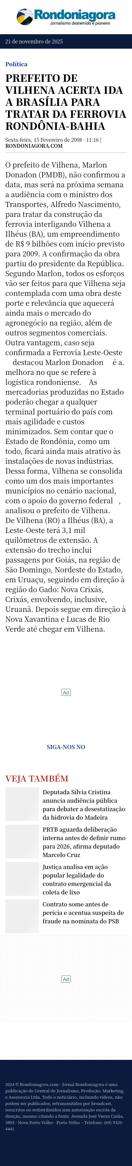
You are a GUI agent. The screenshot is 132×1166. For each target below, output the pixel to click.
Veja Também (37, 778)
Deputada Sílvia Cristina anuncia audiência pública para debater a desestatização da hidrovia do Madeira (84, 804)
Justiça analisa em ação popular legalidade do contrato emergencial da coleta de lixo (77, 879)
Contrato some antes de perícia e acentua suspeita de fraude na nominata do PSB (83, 912)
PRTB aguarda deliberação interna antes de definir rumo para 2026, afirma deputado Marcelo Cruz (84, 842)
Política (16, 64)
